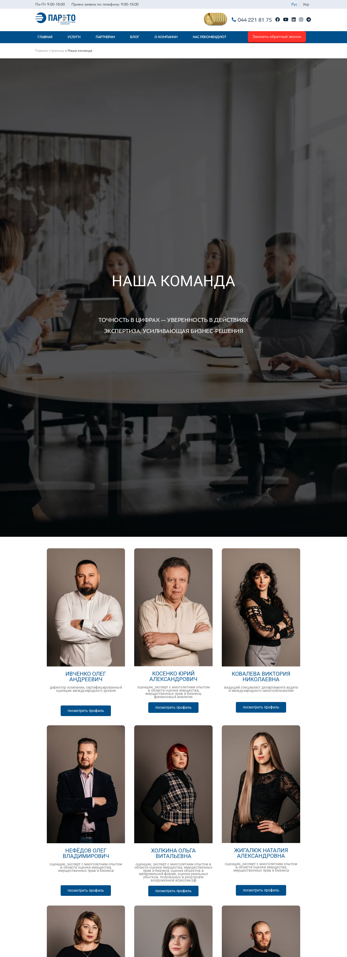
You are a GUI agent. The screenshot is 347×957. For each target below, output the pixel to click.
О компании (166, 37)
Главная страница (49, 50)
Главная (45, 37)
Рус (294, 4)
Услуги (74, 37)
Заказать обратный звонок (276, 36)
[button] (86, 710)
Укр (306, 4)
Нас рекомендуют (209, 37)
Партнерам (105, 37)
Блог (134, 37)
